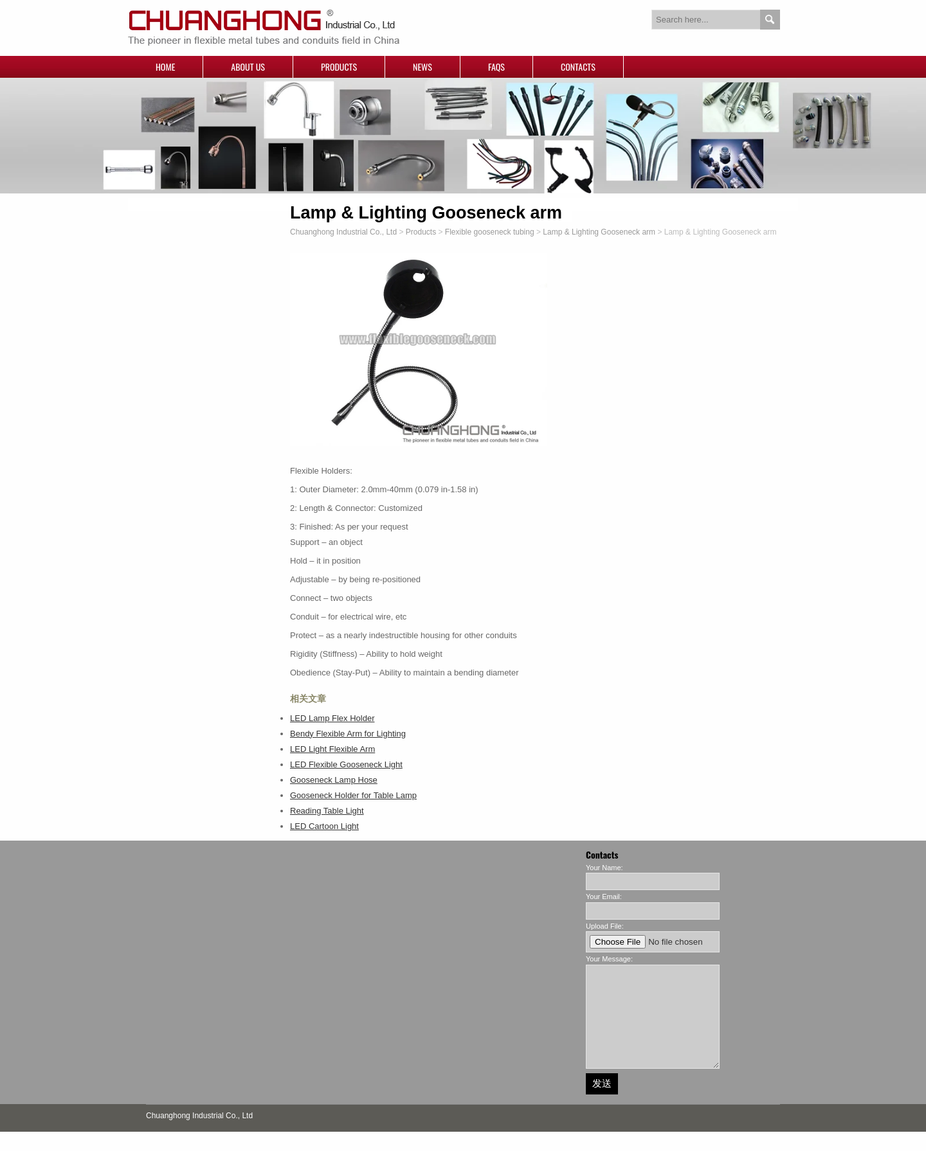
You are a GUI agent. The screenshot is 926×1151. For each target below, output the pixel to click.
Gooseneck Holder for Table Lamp (353, 795)
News (422, 66)
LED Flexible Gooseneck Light (346, 764)
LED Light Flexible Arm (332, 749)
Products (339, 66)
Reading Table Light (327, 811)
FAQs (496, 66)
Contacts (578, 66)
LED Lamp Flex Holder (332, 718)
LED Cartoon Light (324, 826)
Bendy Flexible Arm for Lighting (348, 733)
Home (165, 66)
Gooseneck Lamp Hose (333, 780)
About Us (248, 66)
